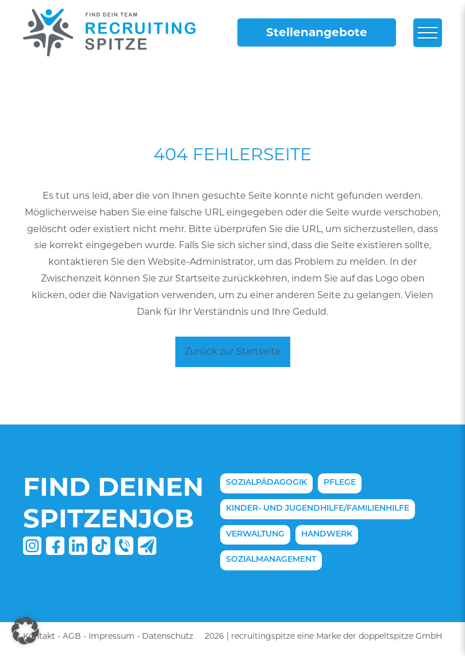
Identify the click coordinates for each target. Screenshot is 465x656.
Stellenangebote (316, 32)
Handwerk (326, 534)
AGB (72, 636)
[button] (25, 630)
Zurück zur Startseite (233, 351)
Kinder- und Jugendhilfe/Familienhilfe (317, 508)
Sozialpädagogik (266, 483)
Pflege (340, 483)
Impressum (111, 636)
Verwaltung (255, 534)
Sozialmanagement (271, 559)
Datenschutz (167, 636)
